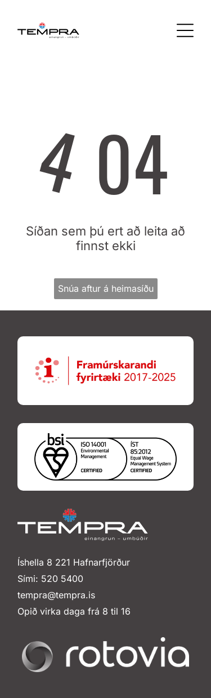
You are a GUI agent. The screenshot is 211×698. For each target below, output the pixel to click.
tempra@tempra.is (56, 595)
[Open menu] (185, 30)
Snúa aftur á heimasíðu (106, 288)
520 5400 (62, 578)
